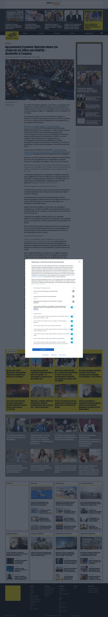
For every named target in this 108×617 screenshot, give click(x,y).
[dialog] (54, 308)
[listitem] (54, 288)
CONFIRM (43, 349)
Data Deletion (45, 354)
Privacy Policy (62, 354)
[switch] (73, 291)
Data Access (54, 354)
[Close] (80, 262)
